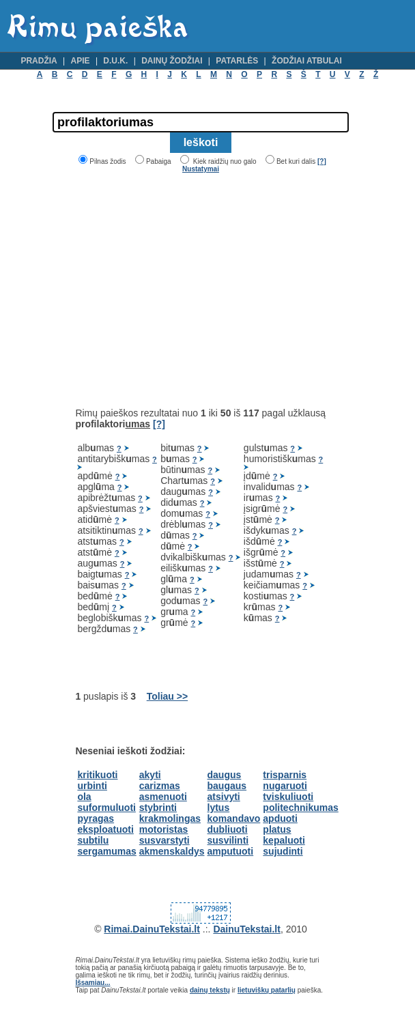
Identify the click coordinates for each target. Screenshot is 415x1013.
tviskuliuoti (288, 796)
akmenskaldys (172, 851)
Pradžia (38, 61)
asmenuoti (163, 796)
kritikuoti (97, 774)
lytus (219, 807)
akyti (150, 774)
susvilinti (228, 840)
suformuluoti (106, 807)
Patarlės (237, 61)
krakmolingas (170, 818)
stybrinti (158, 807)
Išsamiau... (92, 982)
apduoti (280, 818)
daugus (225, 774)
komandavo (234, 818)
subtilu (93, 840)
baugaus (227, 785)
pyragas (95, 818)
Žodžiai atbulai (307, 61)
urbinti (92, 785)
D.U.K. (115, 61)
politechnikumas (300, 807)
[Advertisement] (189, 290)
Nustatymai (200, 169)
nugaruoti (285, 785)
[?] (321, 161)
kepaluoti (283, 840)
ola (84, 796)
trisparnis (284, 774)
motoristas (163, 829)
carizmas (159, 785)
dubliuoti (228, 829)
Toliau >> (167, 696)
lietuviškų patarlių (267, 990)
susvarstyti (164, 840)
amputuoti (231, 851)
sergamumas (106, 851)
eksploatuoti (105, 829)
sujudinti (282, 851)
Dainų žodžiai (171, 61)
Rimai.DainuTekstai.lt (152, 929)
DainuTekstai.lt (247, 929)
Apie (80, 61)
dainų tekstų (210, 990)
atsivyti (224, 796)
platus (277, 829)
